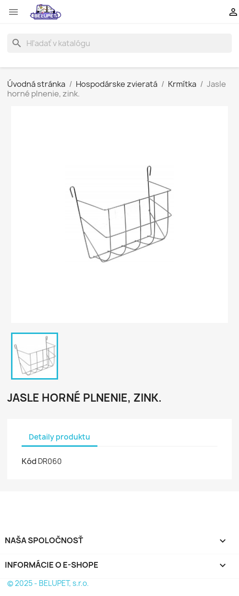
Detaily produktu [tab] (59, 437)
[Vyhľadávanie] (119, 43)
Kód (29, 461)
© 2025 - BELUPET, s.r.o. (48, 583)
